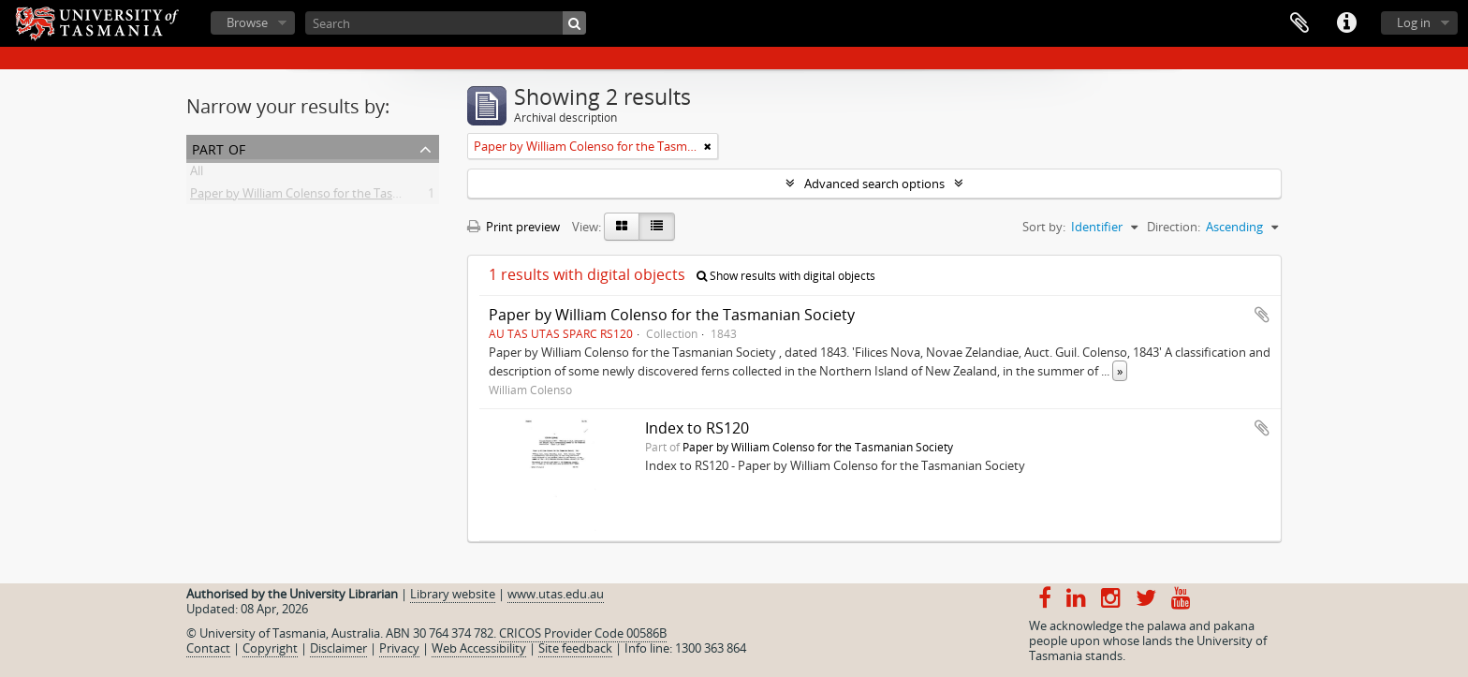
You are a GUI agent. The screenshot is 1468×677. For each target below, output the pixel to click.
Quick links (1346, 23)
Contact (208, 648)
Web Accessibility (479, 648)
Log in (1414, 22)
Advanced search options (874, 183)
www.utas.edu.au (555, 593)
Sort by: (1043, 226)
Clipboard (1299, 23)
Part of (218, 147)
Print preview (513, 226)
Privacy (399, 648)
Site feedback (575, 648)
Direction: (1173, 226)
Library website (452, 593)
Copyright (270, 648)
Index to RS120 (697, 428)
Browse (247, 22)
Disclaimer (338, 648)
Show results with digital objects (786, 276)
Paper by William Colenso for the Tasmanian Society (333, 196)
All (196, 174)
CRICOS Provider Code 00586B (583, 633)
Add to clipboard (1262, 314)
